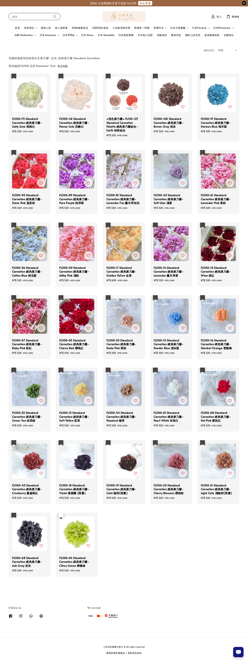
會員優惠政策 (212, 35)
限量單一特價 (141, 27)
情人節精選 (61, 27)
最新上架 (46, 27)
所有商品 (29, 27)
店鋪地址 (229, 35)
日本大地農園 (177, 27)
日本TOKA (69, 35)
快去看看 (145, 3)
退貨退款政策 (135, 652)
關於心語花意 (192, 35)
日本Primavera (222, 27)
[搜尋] (54, 16)
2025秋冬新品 (100, 27)
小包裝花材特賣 (121, 27)
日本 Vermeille (106, 35)
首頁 (17, 27)
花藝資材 (162, 35)
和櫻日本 (159, 27)
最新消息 (176, 35)
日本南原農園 (126, 35)
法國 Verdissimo (23, 35)
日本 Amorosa (48, 35)
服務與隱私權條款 (115, 652)
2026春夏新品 (80, 27)
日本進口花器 (145, 35)
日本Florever (199, 27)
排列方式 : (209, 50)
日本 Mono (87, 35)
